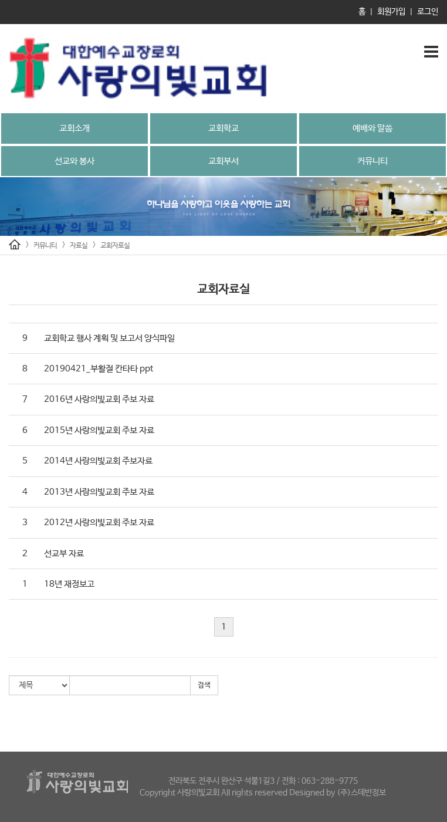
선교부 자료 (64, 554)
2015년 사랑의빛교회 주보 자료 (99, 430)
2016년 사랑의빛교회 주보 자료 (99, 399)
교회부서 (223, 161)
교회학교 (223, 128)
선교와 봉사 (74, 161)
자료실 (78, 246)
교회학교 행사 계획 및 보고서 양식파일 (109, 338)
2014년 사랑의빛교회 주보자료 (98, 461)
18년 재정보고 (69, 584)
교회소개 (74, 128)
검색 (204, 685)
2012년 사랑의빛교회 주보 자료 (99, 522)
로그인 (427, 11)
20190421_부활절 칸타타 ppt (98, 369)
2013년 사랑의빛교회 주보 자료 (99, 492)
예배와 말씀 (372, 128)
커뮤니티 (372, 161)
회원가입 (391, 11)
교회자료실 (115, 246)
